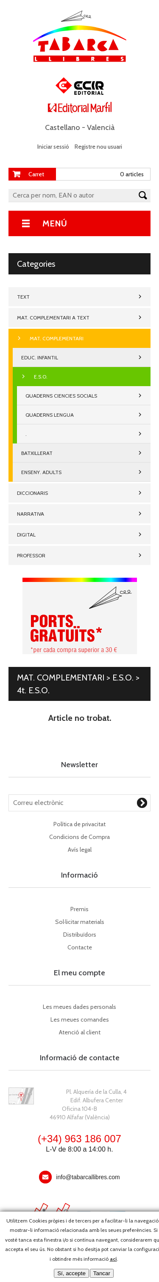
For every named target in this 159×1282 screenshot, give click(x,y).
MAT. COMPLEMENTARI (57, 338)
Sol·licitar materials (79, 922)
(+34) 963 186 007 (79, 1138)
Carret (36, 174)
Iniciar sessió (53, 146)
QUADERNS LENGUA (49, 415)
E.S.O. (40, 376)
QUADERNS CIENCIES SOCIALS (61, 396)
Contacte (79, 947)
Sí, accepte (71, 1273)
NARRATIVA (30, 514)
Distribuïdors (79, 934)
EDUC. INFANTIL (39, 357)
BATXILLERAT (37, 453)
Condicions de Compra (79, 837)
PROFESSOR (31, 555)
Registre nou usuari (98, 146)
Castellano (62, 127)
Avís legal (80, 849)
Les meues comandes (79, 1019)
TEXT (23, 297)
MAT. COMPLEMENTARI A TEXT (53, 317)
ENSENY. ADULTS (41, 472)
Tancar (101, 1273)
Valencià (100, 127)
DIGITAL (26, 534)
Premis (79, 909)
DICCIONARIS (32, 493)
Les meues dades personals (79, 1007)
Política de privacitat (79, 824)
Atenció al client (79, 1032)
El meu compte (79, 972)
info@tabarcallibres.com (88, 1177)
